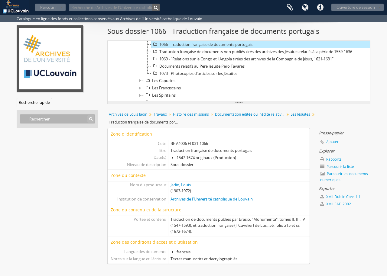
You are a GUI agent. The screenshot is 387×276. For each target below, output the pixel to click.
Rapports (330, 159)
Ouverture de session (356, 7)
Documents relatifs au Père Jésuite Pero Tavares (198, 66)
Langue (305, 7)
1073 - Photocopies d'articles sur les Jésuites (194, 73)
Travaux (160, 114)
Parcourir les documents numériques (344, 176)
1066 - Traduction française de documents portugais (201, 44)
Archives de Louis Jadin (128, 114)
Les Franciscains (162, 87)
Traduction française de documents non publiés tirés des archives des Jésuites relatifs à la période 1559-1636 (251, 51)
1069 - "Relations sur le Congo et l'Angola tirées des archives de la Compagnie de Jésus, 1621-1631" (242, 59)
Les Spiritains (160, 95)
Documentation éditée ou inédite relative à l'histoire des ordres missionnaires (250, 114)
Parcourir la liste (337, 166)
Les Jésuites (300, 114)
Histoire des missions (191, 114)
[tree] (239, 71)
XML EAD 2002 (335, 204)
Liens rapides (320, 7)
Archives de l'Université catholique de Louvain (212, 199)
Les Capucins (159, 80)
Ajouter (332, 141)
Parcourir (48, 7)
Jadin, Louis (181, 185)
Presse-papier (290, 7)
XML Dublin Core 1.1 (340, 196)
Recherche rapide (34, 102)
